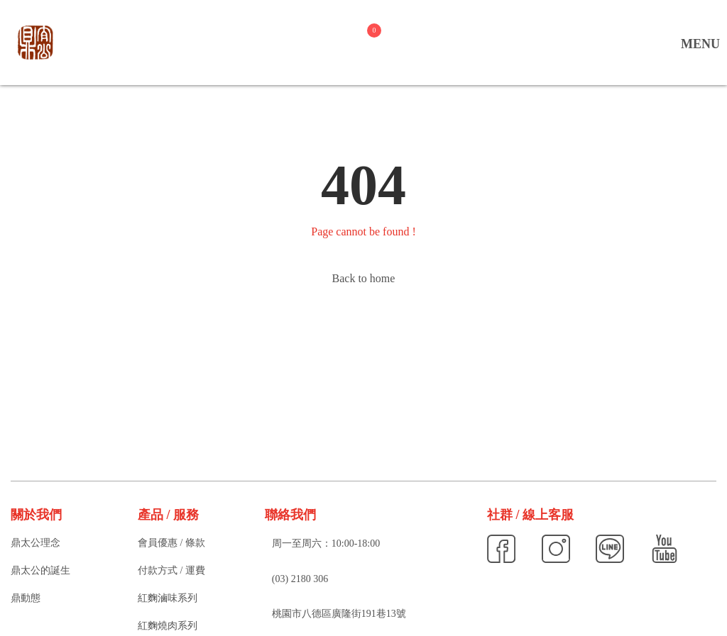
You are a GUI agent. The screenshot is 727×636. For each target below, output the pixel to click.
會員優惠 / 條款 (171, 542)
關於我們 (36, 515)
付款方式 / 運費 (171, 570)
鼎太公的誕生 (40, 570)
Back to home (363, 278)
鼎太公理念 (35, 542)
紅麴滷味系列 (167, 598)
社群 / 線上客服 (530, 515)
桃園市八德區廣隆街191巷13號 (339, 613)
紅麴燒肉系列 (167, 625)
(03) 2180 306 (300, 579)
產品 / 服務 (168, 515)
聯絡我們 (290, 515)
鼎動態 (25, 598)
